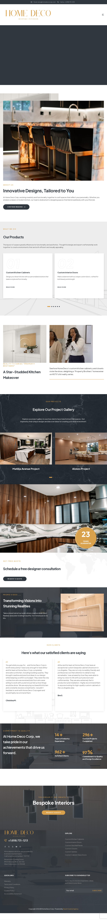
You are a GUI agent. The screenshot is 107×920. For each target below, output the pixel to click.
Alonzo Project (81, 468)
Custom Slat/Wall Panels (74, 845)
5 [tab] (57, 306)
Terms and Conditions (12, 884)
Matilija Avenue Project (25, 468)
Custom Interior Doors (73, 842)
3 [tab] (53, 306)
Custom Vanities (71, 852)
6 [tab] (59, 306)
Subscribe (97, 890)
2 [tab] (51, 306)
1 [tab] (48, 306)
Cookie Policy (9, 891)
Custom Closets (71, 849)
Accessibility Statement (13, 894)
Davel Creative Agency (70, 909)
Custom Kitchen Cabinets (74, 839)
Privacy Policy (9, 887)
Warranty (7, 881)
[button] (24, 344)
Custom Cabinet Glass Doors (76, 855)
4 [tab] (55, 306)
